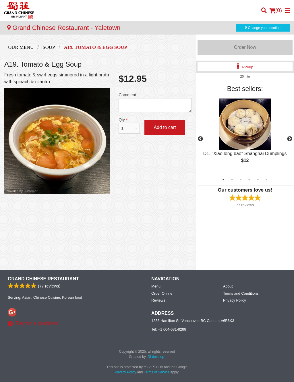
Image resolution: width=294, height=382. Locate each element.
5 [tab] (258, 179)
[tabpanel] (245, 135)
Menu (155, 286)
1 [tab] (223, 179)
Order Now (245, 47)
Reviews (158, 300)
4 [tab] (249, 179)
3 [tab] (240, 179)
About (228, 286)
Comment (155, 102)
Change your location (263, 28)
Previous (200, 139)
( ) (275, 10)
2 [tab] (232, 179)
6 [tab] (266, 179)
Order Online (161, 293)
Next (290, 139)
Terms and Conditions (241, 293)
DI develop (156, 357)
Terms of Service (156, 372)
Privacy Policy (234, 300)
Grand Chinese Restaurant (43, 278)
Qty (129, 125)
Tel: (168, 329)
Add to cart (165, 127)
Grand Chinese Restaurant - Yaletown (64, 27)
